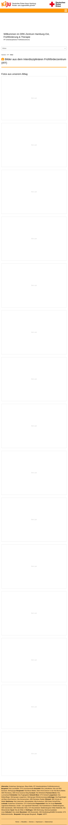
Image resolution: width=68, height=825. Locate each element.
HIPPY (45, 809)
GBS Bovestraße (33, 807)
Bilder (11, 49)
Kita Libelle (15, 807)
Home (17, 816)
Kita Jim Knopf (50, 798)
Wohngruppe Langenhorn (19, 792)
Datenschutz (49, 816)
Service (31, 816)
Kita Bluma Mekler (30, 785)
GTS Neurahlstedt (34, 802)
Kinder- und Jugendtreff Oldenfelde (28, 800)
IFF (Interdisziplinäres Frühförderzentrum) (46, 781)
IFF (8, 49)
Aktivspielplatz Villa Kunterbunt (34, 796)
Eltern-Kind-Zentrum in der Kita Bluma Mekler (51, 785)
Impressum (39, 816)
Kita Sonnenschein (23, 794)
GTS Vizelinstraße (29, 798)
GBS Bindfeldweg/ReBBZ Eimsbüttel (50, 807)
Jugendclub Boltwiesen (8, 800)
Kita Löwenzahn (19, 796)
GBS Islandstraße (6, 802)
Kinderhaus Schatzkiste (15, 798)
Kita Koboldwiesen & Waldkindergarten (51, 800)
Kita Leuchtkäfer (14, 783)
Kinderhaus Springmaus (16, 781)
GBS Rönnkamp (6, 787)
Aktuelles (24, 816)
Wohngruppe (12, 785)
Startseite (3, 49)
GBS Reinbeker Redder (37, 794)
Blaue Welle (29, 781)
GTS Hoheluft (44, 790)
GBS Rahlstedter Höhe (20, 802)
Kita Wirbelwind (41, 787)
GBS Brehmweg (39, 805)
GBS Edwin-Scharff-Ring (52, 796)
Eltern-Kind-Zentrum (10, 794)
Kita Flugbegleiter (23, 790)
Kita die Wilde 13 (20, 805)
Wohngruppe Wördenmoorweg (37, 792)
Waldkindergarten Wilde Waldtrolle (51, 802)
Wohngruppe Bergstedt (28, 809)
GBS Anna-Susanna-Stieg (20, 787)
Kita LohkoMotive (46, 783)
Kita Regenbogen (60, 792)
